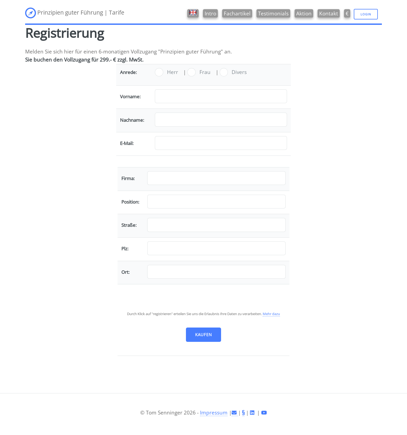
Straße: (128, 225)
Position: (130, 202)
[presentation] (203, 298)
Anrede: (128, 72)
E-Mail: (127, 143)
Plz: (124, 248)
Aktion (304, 13)
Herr (172, 72)
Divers (239, 72)
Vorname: (130, 96)
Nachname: (132, 120)
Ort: (125, 272)
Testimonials (273, 13)
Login (366, 14)
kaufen (203, 334)
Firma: (128, 178)
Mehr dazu (271, 313)
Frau (205, 72)
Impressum (214, 412)
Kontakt (328, 13)
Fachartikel (237, 13)
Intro (210, 13)
